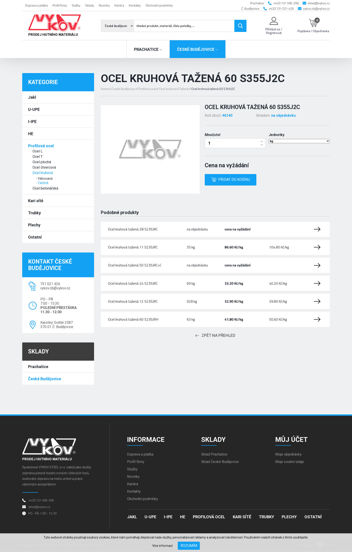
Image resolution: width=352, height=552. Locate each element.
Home (105, 88)
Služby (76, 5)
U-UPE (34, 109)
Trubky (34, 212)
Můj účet (291, 440)
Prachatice (38, 366)
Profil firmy (60, 5)
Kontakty (135, 5)
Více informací (162, 546)
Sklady (89, 5)
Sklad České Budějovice (220, 462)
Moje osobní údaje (289, 462)
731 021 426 (50, 284)
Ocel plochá (42, 162)
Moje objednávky (288, 455)
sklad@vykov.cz (319, 3)
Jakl (32, 97)
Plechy (34, 225)
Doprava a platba (36, 5)
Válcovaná (45, 178)
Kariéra (119, 5)
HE (30, 133)
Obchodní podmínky (159, 5)
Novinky (104, 5)
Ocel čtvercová (44, 167)
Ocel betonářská (45, 188)
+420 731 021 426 (281, 8)
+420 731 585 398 (286, 3)
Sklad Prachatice (214, 455)
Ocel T (38, 156)
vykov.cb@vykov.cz (316, 8)
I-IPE (32, 121)
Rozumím (188, 545)
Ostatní (35, 237)
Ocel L (38, 151)
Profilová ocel (41, 145)
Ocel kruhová (43, 173)
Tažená (43, 183)
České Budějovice (44, 378)
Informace (146, 440)
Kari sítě (35, 200)
